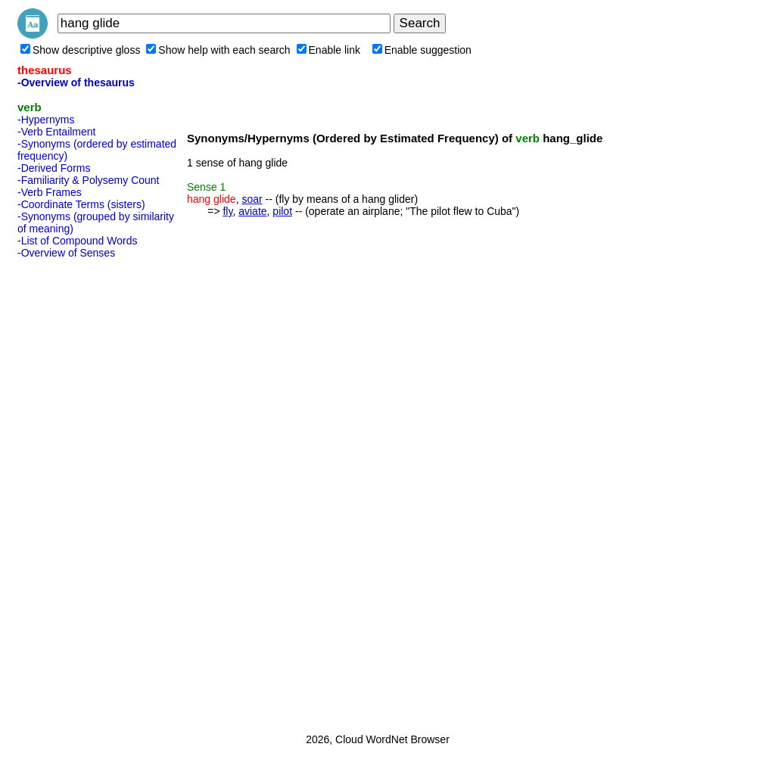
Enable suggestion (422, 50)
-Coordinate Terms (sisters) (81, 204)
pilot (282, 211)
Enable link (329, 50)
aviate (252, 211)
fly (227, 211)
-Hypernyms (45, 120)
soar (251, 199)
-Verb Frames (49, 192)
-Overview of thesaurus (76, 82)
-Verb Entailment (56, 132)
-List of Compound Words (77, 241)
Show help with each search (218, 50)
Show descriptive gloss (80, 50)
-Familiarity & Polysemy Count (88, 180)
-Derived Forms (53, 168)
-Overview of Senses (66, 253)
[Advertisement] (78, 491)
